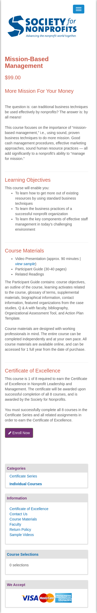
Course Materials (23, 519)
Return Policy (20, 529)
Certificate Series (23, 476)
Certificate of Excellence (29, 509)
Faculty (15, 524)
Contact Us (18, 514)
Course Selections (23, 554)
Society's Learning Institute (39, 22)
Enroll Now (19, 433)
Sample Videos (22, 535)
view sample (25, 264)
